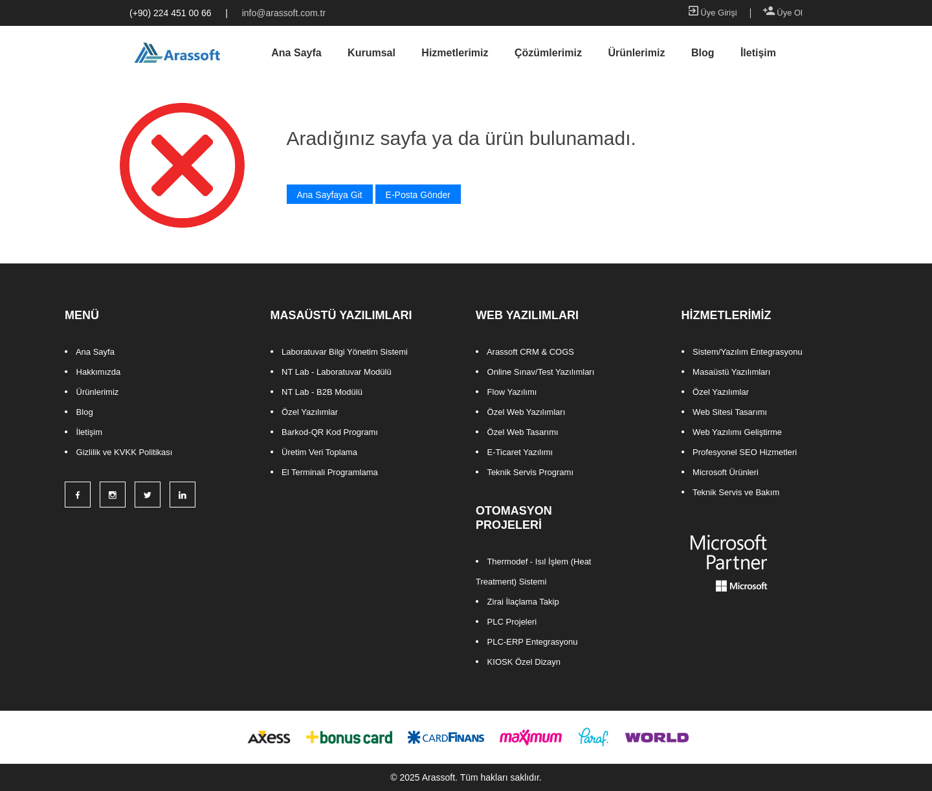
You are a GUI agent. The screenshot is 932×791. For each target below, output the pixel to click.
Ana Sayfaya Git (329, 195)
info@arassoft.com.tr (284, 13)
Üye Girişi (713, 12)
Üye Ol (783, 12)
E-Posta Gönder (418, 195)
